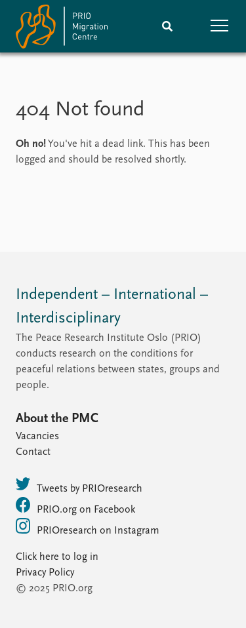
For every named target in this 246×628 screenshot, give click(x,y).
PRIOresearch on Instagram (87, 527)
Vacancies (37, 436)
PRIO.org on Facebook (75, 506)
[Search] (167, 26)
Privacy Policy (45, 573)
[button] (220, 26)
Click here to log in (57, 557)
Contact (33, 452)
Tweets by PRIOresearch (79, 485)
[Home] (62, 29)
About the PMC (57, 418)
